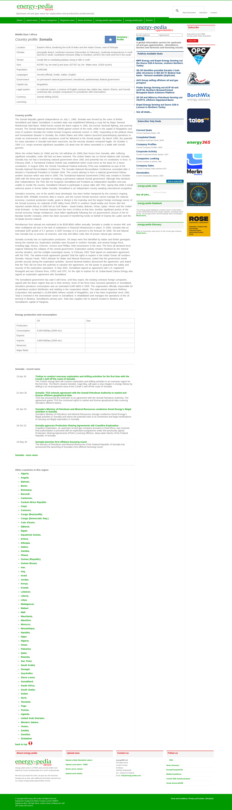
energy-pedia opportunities (108, 20)
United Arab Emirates (32, 718)
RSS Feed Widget (159, 192)
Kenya (24, 583)
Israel (24, 575)
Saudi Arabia (28, 665)
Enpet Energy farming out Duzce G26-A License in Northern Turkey (157, 105)
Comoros (26, 510)
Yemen (24, 726)
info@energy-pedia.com (131, 775)
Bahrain (25, 481)
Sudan (24, 693)
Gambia (25, 551)
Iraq (23, 571)
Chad (23, 506)
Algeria (25, 473)
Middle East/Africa (173, 774)
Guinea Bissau (29, 563)
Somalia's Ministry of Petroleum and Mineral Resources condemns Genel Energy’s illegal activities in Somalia (83, 410)
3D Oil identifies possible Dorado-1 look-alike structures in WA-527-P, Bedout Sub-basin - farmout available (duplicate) (158, 73)
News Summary (172, 765)
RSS (170, 760)
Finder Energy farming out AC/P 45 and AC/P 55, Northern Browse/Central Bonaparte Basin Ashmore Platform (157, 90)
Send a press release (74, 769)
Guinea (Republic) (30, 559)
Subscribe (192, 41)
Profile (120, 39)
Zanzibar (25, 734)
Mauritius (26, 620)
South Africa (27, 685)
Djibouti (25, 526)
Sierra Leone (28, 677)
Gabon (24, 547)
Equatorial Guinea (30, 535)
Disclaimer (210, 798)
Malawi (24, 608)
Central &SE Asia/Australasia (178, 779)
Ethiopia (25, 543)
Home (20, 20)
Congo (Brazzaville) (31, 514)
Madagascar (27, 604)
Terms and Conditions (179, 798)
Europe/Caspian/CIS (174, 770)
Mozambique (27, 628)
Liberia (24, 596)
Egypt (24, 530)
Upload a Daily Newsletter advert (79, 760)
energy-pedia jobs (134, 20)
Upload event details (74, 773)
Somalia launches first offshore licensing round (61, 442)
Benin (24, 486)
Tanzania (25, 702)
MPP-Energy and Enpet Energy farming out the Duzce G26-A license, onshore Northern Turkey (159, 63)
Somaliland (27, 681)
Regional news (67, 20)
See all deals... (144, 112)
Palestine (26, 649)
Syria (23, 697)
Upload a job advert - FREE (77, 764)
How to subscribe (175, 181)
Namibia (25, 632)
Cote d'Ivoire (28, 522)
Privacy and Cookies (196, 798)
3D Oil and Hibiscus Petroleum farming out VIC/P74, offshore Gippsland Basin (159, 98)
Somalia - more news (26, 455)
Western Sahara (29, 722)
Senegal (25, 669)
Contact (214, 13)
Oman (24, 645)
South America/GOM (174, 783)
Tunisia (25, 710)
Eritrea (24, 539)
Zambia (25, 730)
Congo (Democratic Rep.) (35, 518)
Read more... (141, 215)
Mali (23, 612)
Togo (23, 706)
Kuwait (24, 587)
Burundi (25, 494)
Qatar (24, 653)
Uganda (25, 714)
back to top (23, 744)
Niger (24, 636)
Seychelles (26, 673)
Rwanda (25, 657)
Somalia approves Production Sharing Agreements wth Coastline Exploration (77, 425)
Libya (24, 600)
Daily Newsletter (189, 13)
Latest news (31, 20)
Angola (25, 477)
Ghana (24, 555)
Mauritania (26, 616)
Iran (23, 567)
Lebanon (25, 592)
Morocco (25, 624)
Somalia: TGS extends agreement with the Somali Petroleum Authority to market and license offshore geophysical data (80, 394)
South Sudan (28, 689)
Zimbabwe (26, 738)
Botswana (26, 490)
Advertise (203, 13)
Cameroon (26, 498)
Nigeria (25, 640)
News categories (49, 20)
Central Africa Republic (33, 502)
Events (149, 20)
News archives (85, 20)
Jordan (24, 579)
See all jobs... (143, 194)
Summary (122, 37)
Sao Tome (26, 661)
